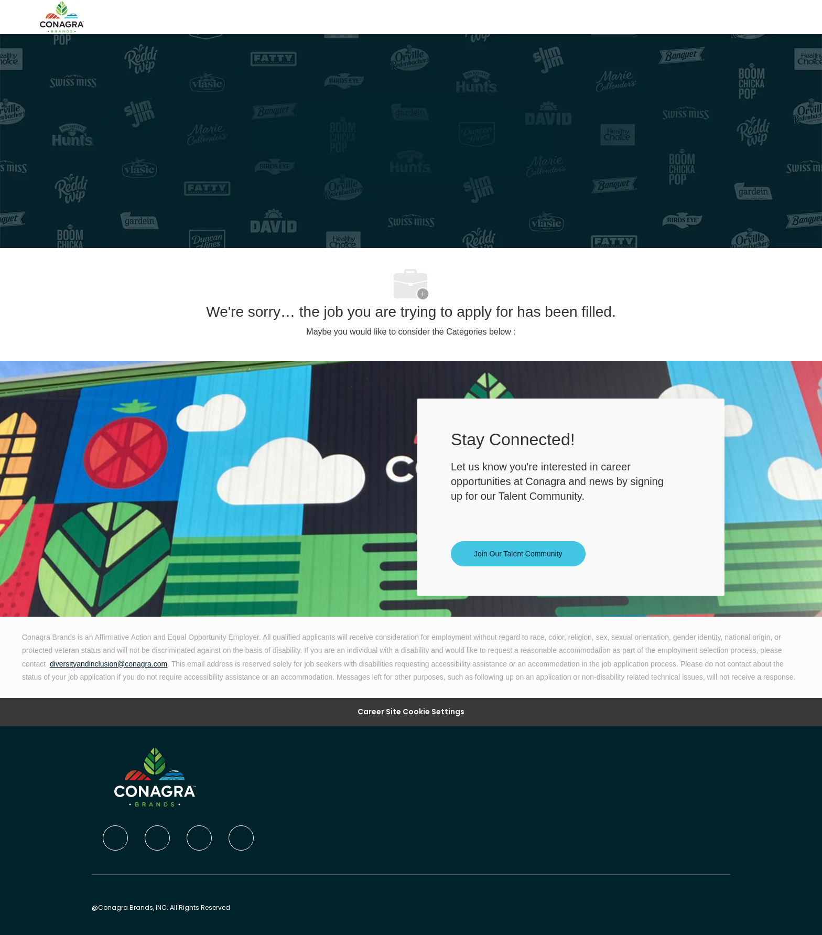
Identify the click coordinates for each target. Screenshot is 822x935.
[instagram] (241, 838)
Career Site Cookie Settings (411, 712)
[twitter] (199, 838)
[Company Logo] (62, 16)
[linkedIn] (157, 838)
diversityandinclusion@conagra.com (108, 664)
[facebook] (115, 838)
